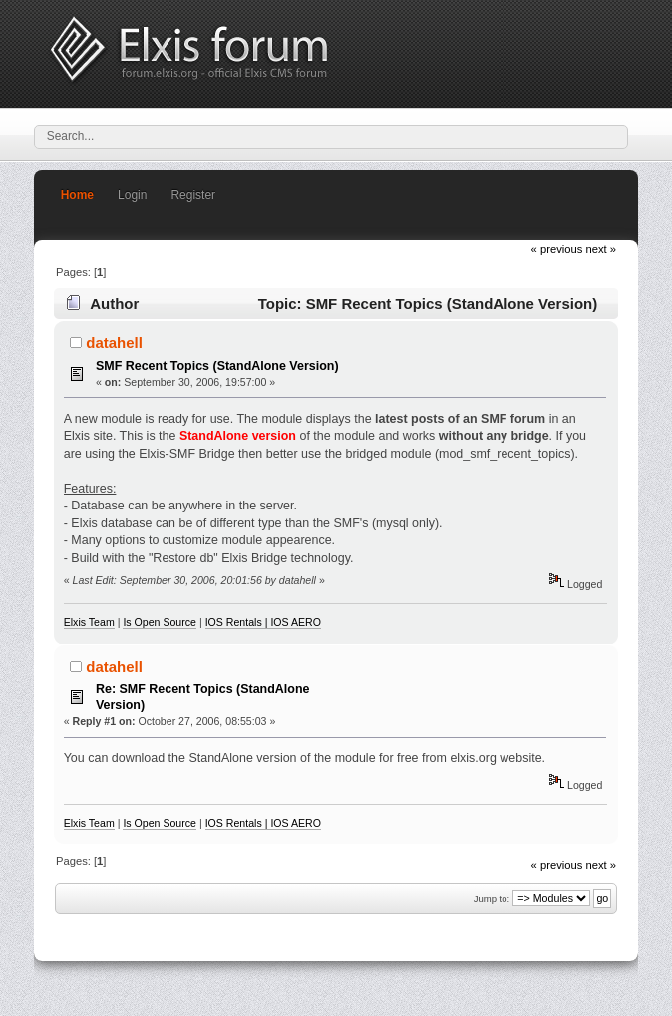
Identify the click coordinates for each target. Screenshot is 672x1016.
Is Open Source (159, 622)
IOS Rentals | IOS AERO (263, 622)
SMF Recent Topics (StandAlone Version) (217, 366)
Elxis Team (89, 622)
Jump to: (492, 898)
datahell (114, 342)
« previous (557, 249)
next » (601, 249)
